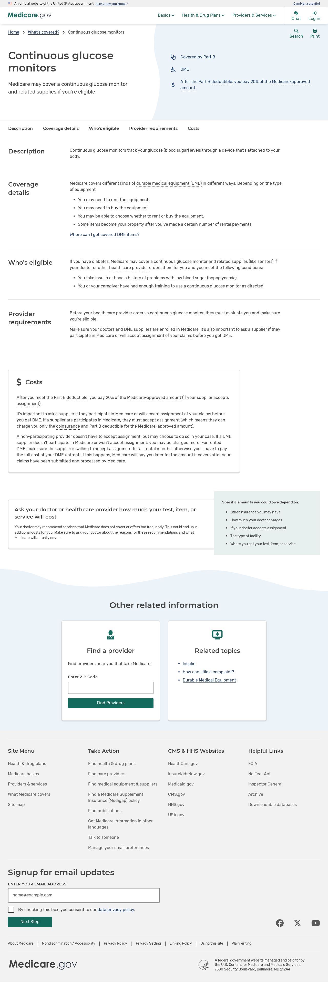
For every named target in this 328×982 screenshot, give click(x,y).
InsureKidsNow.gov (186, 773)
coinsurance (68, 426)
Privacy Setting (148, 944)
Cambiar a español (306, 3)
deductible (221, 81)
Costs (193, 128)
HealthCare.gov (183, 763)
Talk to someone (103, 837)
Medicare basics (23, 773)
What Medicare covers (29, 794)
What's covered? (43, 32)
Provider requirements (153, 128)
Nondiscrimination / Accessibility (68, 943)
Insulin (189, 663)
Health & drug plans (27, 763)
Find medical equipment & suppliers (122, 784)
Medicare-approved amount (154, 397)
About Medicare (21, 943)
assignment (153, 335)
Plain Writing (241, 943)
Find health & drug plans (112, 763)
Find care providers (106, 773)
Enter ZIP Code (83, 677)
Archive (255, 794)
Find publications (104, 810)
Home (13, 32)
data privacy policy (116, 909)
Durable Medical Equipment (209, 680)
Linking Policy (181, 943)
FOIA (252, 763)
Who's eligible (104, 128)
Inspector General (265, 784)
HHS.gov (176, 804)
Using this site (211, 943)
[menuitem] (166, 15)
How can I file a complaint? (208, 671)
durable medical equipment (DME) (169, 183)
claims (186, 335)
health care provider (128, 267)
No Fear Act (259, 773)
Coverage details (61, 128)
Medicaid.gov (181, 784)
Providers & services (27, 784)
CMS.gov (176, 794)
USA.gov (176, 814)
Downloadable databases (272, 804)
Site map (16, 804)
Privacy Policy (115, 943)
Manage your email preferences (118, 847)
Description (20, 128)
